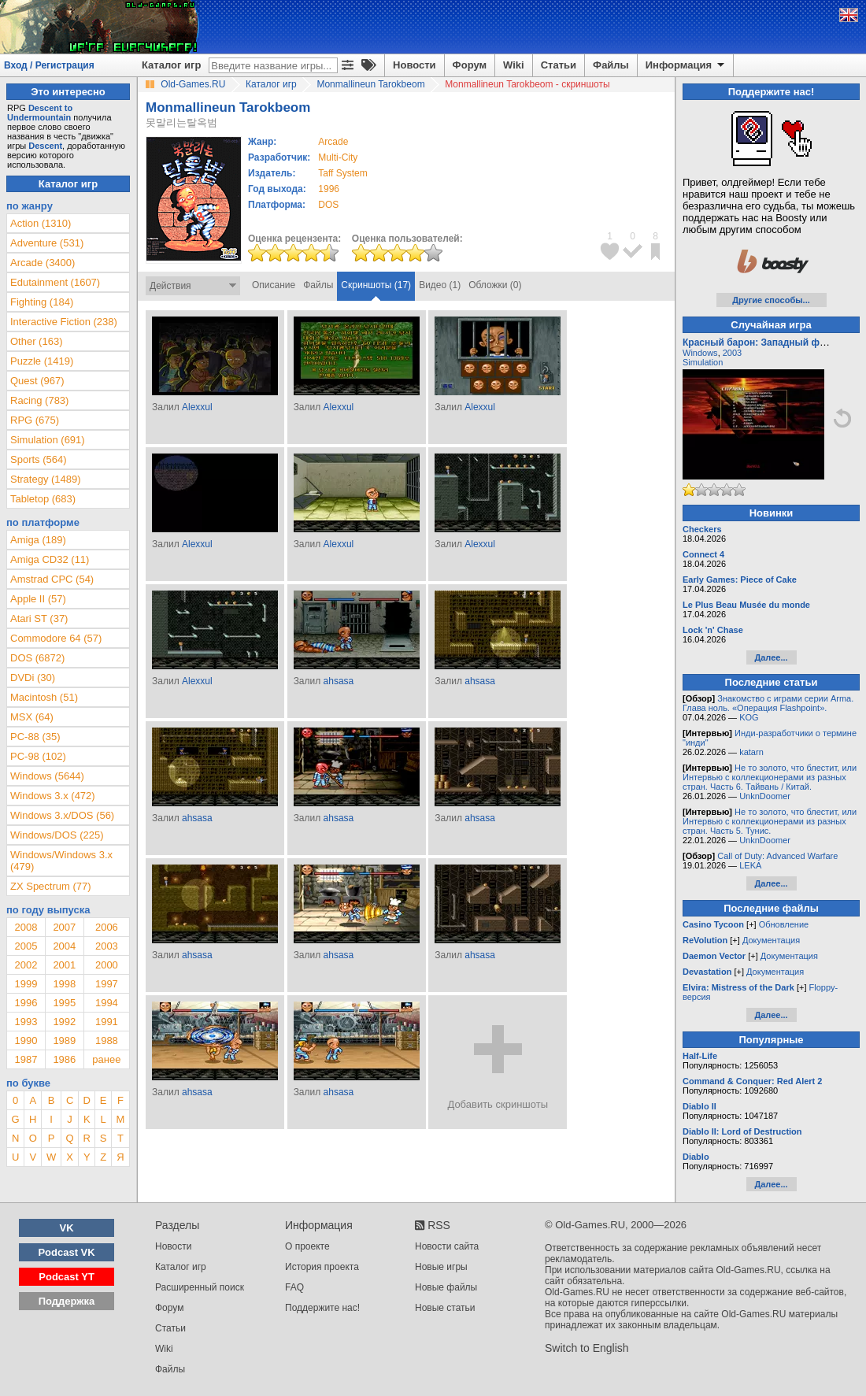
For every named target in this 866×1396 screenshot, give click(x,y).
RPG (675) (34, 420)
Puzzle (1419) (41, 361)
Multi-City (337, 157)
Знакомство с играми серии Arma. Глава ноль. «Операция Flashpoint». (768, 703)
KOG (748, 717)
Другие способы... (771, 300)
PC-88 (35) (35, 736)
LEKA (750, 865)
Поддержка (67, 1301)
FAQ (294, 1287)
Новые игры (441, 1266)
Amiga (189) (38, 540)
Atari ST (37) (39, 618)
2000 (106, 965)
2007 (64, 927)
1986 (64, 1059)
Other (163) (36, 341)
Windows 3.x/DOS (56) (62, 815)
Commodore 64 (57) (56, 638)
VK (67, 1228)
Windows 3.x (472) (52, 796)
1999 (25, 984)
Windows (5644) (47, 776)
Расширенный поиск (199, 1287)
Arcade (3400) (42, 262)
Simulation (703, 362)
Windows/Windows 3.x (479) (61, 860)
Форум (470, 65)
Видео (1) (440, 285)
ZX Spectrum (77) (50, 886)
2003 (106, 946)
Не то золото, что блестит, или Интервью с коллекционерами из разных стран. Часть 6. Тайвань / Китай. (770, 777)
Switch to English (587, 1348)
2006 (106, 927)
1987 (25, 1059)
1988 (106, 1040)
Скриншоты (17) (376, 285)
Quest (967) (37, 381)
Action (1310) (40, 223)
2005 (25, 946)
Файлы (611, 65)
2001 (64, 965)
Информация (686, 65)
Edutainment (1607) (55, 282)
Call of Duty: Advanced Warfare (777, 856)
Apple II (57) (38, 599)
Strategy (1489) (45, 479)
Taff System (342, 173)
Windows (700, 352)
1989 (64, 1040)
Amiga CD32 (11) (49, 559)
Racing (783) (39, 400)
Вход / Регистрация (49, 65)
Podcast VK (66, 1252)
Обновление (784, 924)
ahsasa (339, 681)
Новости (414, 65)
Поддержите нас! (322, 1307)
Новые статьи (445, 1307)
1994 (106, 1003)
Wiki (513, 65)
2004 (64, 946)
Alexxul (197, 407)
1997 (106, 984)
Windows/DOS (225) (56, 835)
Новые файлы (446, 1287)
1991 (106, 1022)
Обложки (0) (494, 285)
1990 (25, 1040)
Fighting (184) (41, 302)
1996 (328, 188)
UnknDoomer (764, 796)
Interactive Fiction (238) (63, 322)
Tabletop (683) (43, 499)
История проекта (322, 1266)
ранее (106, 1059)
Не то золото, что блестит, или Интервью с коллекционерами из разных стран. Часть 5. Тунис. (770, 821)
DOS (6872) (37, 658)
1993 (25, 1022)
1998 (64, 984)
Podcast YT (66, 1277)
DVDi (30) (32, 677)
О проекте (307, 1246)
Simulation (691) (47, 440)
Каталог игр (171, 65)
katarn (751, 752)
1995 (64, 1003)
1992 (64, 1022)
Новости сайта (447, 1246)
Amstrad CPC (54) (52, 579)
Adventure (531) (46, 243)
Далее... (770, 657)
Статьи (558, 65)
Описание (273, 285)
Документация (771, 940)
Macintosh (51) (44, 697)
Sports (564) (38, 459)
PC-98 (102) (38, 756)
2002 (25, 965)
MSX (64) (32, 717)
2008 (25, 927)
